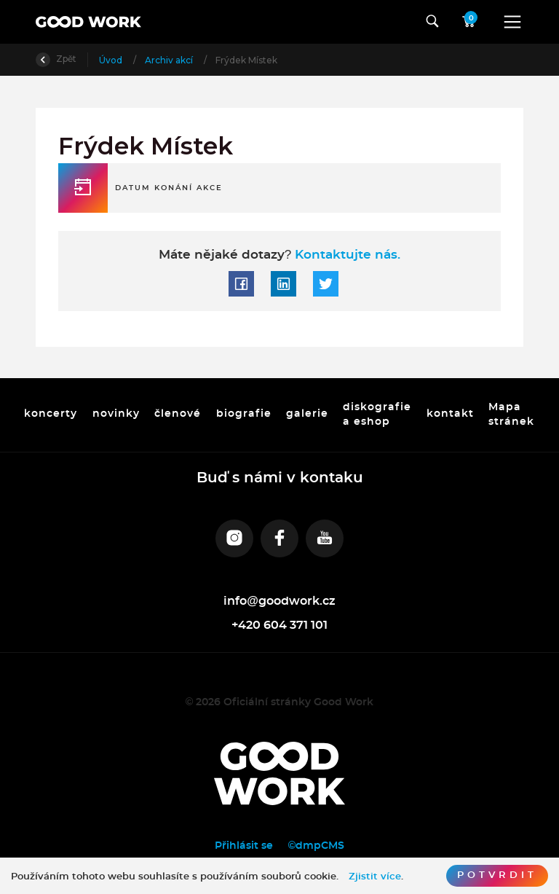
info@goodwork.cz (279, 601)
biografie (243, 414)
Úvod (111, 60)
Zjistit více (375, 877)
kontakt (450, 414)
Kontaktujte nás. (345, 254)
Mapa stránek (512, 414)
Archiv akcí (170, 60)
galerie (307, 414)
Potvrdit (497, 875)
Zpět (56, 58)
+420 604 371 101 (279, 625)
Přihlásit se (244, 845)
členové (177, 414)
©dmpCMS (316, 845)
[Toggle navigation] (512, 22)
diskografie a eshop (378, 414)
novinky (116, 414)
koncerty (50, 414)
